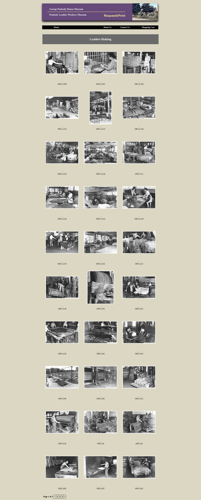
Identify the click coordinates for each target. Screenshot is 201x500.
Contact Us (125, 27)
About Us (107, 27)
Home (56, 27)
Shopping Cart (148, 27)
